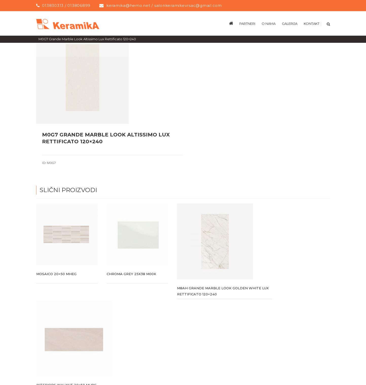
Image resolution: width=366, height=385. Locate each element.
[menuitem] (234, 23)
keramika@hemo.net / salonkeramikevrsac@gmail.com (164, 5)
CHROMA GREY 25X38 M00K (131, 274)
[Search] (328, 23)
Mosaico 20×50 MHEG (56, 274)
